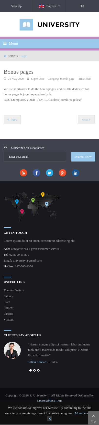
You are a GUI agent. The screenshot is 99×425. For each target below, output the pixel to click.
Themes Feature (14, 290)
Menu (10, 43)
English (49, 6)
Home (11, 56)
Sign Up (16, 6)
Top (93, 418)
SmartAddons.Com (49, 401)
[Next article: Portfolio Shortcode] (86, 119)
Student (8, 308)
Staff (7, 302)
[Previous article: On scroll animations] (12, 119)
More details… (84, 413)
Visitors (8, 319)
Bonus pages (18, 72)
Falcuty (8, 296)
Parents (8, 313)
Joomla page (67, 79)
